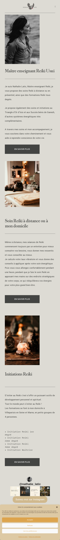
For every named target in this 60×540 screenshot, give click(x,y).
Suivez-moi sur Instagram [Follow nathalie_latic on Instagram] (29, 500)
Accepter (30, 520)
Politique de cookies (23, 536)
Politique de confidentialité (35, 536)
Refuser (30, 525)
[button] (57, 507)
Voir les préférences (30, 531)
